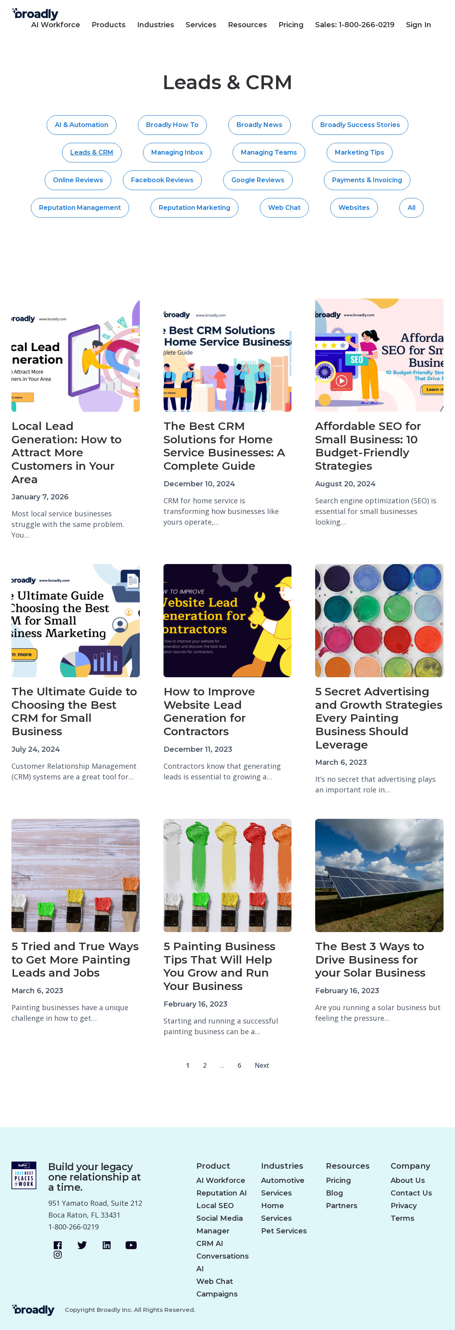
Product (213, 1166)
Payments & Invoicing (367, 180)
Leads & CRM (91, 152)
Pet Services (284, 1231)
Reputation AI (221, 1193)
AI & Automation (81, 125)
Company (411, 1166)
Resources (247, 25)
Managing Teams (269, 152)
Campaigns (217, 1294)
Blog (334, 1193)
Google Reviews (257, 180)
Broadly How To (172, 125)
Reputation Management (80, 207)
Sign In (418, 25)
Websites (354, 207)
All (412, 207)
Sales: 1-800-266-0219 (355, 25)
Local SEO (215, 1205)
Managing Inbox (177, 152)
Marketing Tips (359, 152)
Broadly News (259, 125)
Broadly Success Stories (360, 125)
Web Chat (284, 207)
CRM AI (209, 1243)
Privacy (404, 1205)
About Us (408, 1180)
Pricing (291, 25)
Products (109, 25)
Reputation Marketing (194, 207)
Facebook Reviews (162, 180)
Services (201, 25)
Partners (341, 1205)
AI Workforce (55, 25)
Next (262, 1065)
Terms (402, 1218)
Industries (155, 25)
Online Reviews (78, 180)
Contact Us (411, 1193)
